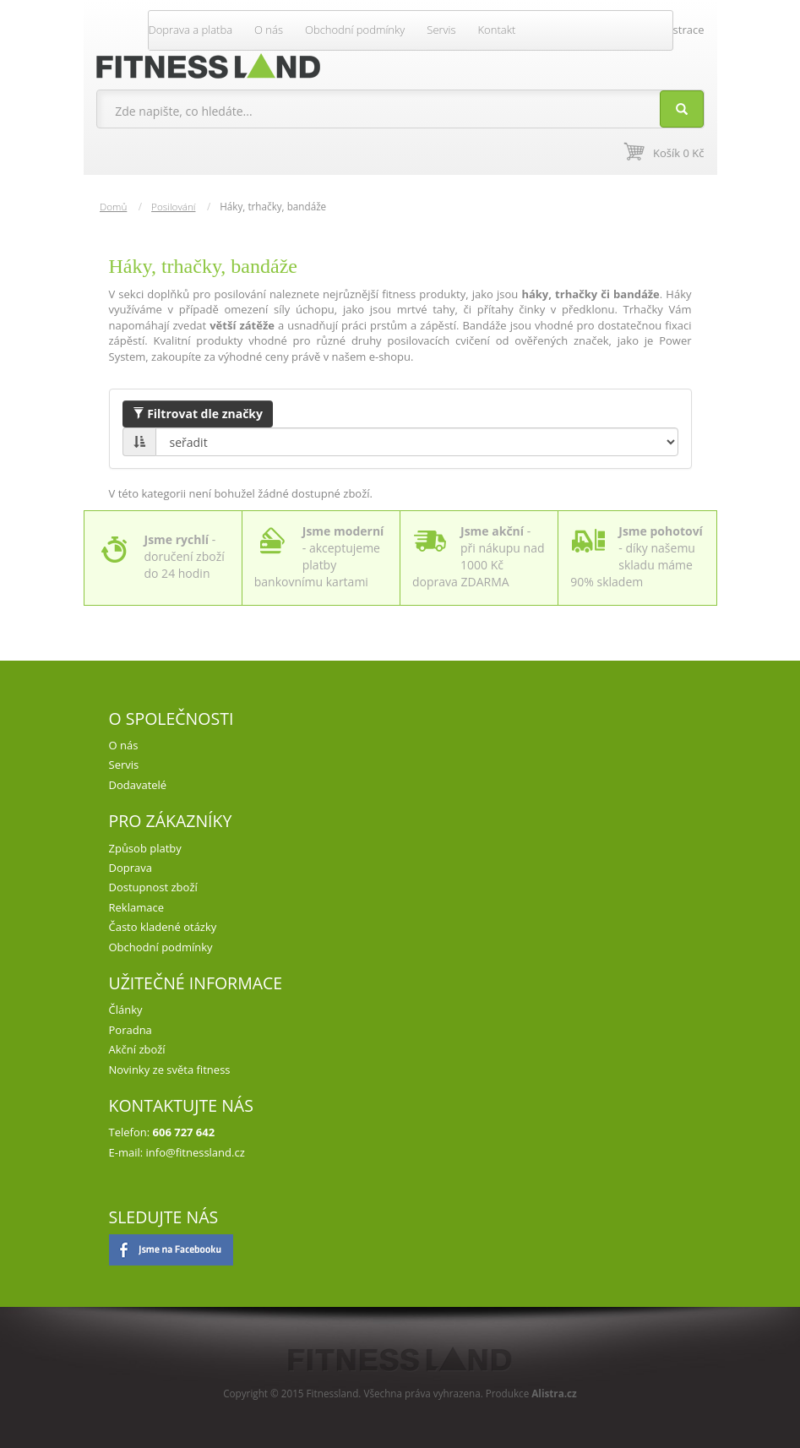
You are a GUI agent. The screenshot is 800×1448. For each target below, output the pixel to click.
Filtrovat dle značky (198, 414)
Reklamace (136, 907)
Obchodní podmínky (355, 29)
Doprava (130, 867)
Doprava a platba (191, 29)
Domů (113, 206)
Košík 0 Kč (678, 153)
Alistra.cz (554, 1393)
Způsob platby (145, 848)
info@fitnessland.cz (195, 1152)
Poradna (130, 1029)
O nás (268, 29)
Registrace (678, 29)
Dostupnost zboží (153, 887)
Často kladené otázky (163, 926)
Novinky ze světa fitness (170, 1069)
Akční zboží (137, 1049)
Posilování (173, 206)
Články (126, 1009)
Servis (441, 29)
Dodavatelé (138, 784)
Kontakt (497, 29)
